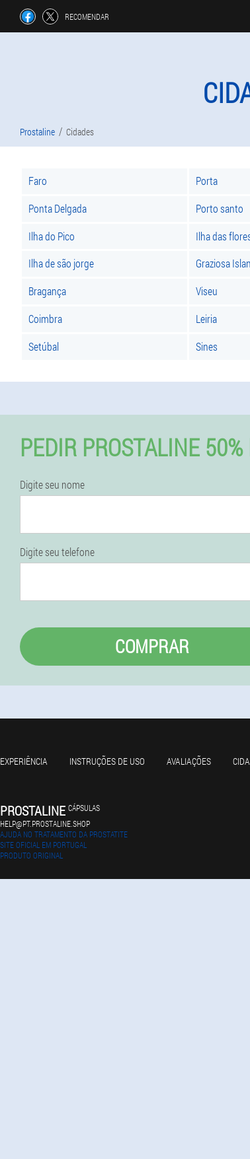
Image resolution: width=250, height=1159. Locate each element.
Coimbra (45, 319)
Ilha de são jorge (61, 263)
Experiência (24, 761)
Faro (37, 181)
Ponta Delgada (57, 208)
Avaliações (189, 761)
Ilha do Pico (51, 236)
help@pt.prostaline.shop (45, 823)
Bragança (47, 291)
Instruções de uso (107, 761)
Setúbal (43, 346)
